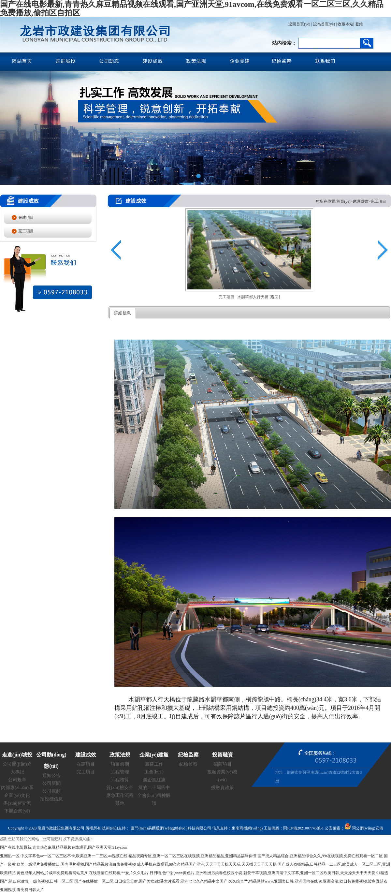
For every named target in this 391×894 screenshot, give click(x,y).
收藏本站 (345, 24)
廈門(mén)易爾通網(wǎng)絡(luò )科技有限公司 (170, 828)
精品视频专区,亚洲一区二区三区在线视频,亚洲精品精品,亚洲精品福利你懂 (192, 856)
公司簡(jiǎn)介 (17, 764)
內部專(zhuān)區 (17, 787)
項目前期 (120, 764)
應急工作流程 (120, 795)
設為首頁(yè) (324, 24)
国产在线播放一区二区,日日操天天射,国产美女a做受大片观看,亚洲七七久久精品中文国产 (150, 881)
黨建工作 (154, 764)
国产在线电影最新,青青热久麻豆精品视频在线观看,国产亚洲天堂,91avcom (63, 847)
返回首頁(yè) (299, 24)
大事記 (17, 771)
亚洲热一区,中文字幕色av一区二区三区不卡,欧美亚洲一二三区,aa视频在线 (63, 856)
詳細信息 (122, 313)
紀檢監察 (188, 764)
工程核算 (120, 779)
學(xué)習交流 (17, 803)
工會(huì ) (154, 771)
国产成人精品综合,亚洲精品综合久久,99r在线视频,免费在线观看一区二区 (320, 856)
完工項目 (26, 231)
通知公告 (51, 775)
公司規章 (17, 779)
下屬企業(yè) (17, 811)
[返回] (275, 297)
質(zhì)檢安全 (119, 787)
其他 (119, 803)
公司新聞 (51, 783)
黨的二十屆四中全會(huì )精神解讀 (154, 795)
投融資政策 (222, 787)
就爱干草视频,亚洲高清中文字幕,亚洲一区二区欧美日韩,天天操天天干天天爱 (309, 873)
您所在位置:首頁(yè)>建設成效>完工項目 (351, 201)
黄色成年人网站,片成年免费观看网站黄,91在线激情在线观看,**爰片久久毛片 (83, 873)
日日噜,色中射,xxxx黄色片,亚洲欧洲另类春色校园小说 (196, 873)
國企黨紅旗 (154, 779)
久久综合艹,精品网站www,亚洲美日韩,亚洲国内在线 (273, 881)
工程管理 (120, 771)
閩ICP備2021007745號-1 (303, 828)
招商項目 (222, 764)
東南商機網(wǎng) (247, 828)
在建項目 (26, 217)
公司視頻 (51, 791)
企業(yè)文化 (17, 795)
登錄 (358, 24)
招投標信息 (51, 799)
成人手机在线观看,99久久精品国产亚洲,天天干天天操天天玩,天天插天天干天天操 (207, 864)
